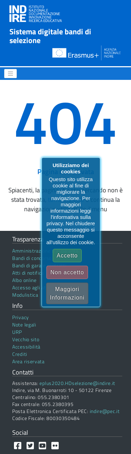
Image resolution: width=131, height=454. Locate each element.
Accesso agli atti (30, 287)
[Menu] (10, 73)
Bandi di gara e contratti (39, 265)
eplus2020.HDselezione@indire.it (77, 383)
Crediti (19, 354)
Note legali (24, 324)
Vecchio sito (25, 339)
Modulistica (25, 294)
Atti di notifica (28, 272)
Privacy (20, 317)
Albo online (24, 280)
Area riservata (28, 361)
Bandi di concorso (32, 258)
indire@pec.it (105, 411)
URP (17, 332)
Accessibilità (26, 346)
